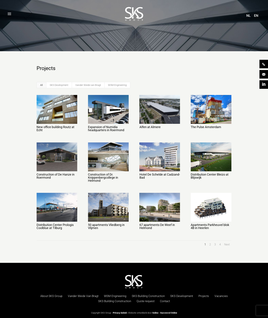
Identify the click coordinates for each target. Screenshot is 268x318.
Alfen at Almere (149, 127)
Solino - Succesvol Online (164, 313)
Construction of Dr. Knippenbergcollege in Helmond (103, 177)
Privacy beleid (120, 313)
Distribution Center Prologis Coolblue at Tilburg (54, 226)
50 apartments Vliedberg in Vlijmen (106, 226)
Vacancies (221, 296)
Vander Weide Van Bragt (83, 296)
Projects (203, 296)
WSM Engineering (117, 85)
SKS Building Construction (148, 296)
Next (227, 244)
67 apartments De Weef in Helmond (157, 226)
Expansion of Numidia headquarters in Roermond (106, 128)
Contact (165, 301)
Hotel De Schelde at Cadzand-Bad (159, 176)
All (41, 85)
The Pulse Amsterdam (206, 127)
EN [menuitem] (256, 15)
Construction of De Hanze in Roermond (55, 176)
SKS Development (59, 85)
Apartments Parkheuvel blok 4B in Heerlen (210, 226)
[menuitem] (248, 15)
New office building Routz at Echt (55, 128)
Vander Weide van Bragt (88, 85)
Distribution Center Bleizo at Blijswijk (209, 176)
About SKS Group (51, 296)
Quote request (146, 301)
